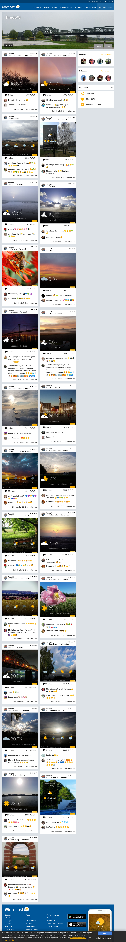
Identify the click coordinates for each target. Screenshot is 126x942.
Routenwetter (66, 7)
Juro (10, 692)
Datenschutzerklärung (79, 938)
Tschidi (49, 631)
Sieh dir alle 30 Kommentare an (25, 639)
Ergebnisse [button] (83, 87)
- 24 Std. (8, 918)
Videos (55, 7)
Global (98, 46)
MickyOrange (13, 630)
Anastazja (12, 163)
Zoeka (48, 755)
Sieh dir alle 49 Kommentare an (63, 506)
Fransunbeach (14, 755)
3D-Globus (79, 7)
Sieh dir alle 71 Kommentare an (63, 701)
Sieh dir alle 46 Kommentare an (25, 702)
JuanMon (12, 366)
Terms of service (53, 915)
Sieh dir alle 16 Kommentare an (25, 766)
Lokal (108, 46)
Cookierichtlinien (53, 926)
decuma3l (50, 432)
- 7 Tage (8, 923)
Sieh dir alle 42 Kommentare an (25, 570)
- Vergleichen (10, 929)
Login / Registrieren (94, 1)
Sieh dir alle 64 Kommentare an (63, 571)
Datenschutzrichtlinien (55, 923)
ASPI (10, 496)
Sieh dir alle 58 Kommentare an (63, 769)
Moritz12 (11, 760)
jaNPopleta (12, 893)
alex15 (48, 760)
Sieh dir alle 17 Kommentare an (25, 240)
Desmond (12, 502)
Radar (46, 7)
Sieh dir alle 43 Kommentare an (63, 832)
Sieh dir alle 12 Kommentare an (25, 176)
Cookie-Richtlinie (8, 940)
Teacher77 (12, 105)
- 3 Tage (8, 921)
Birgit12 (11, 100)
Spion (48, 437)
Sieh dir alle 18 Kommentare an (63, 305)
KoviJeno (50, 105)
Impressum (51, 921)
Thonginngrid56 (15, 357)
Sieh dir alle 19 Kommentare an (25, 899)
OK (104, 933)
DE (106, 1)
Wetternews (91, 7)
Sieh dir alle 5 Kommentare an (25, 303)
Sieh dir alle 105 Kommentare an (24, 507)
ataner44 (12, 169)
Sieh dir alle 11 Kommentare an (25, 442)
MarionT (11, 294)
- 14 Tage (8, 926)
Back (9, 45)
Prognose (37, 7)
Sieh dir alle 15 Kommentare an (25, 379)
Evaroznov (12, 820)
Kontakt (49, 918)
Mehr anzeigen (106, 54)
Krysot (10, 433)
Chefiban (49, 100)
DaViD (48, 560)
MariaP (11, 884)
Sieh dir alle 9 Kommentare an (25, 109)
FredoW (11, 53)
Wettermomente (105, 7)
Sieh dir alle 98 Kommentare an (63, 635)
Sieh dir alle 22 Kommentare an (63, 441)
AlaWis (11, 229)
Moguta (49, 171)
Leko (48, 237)
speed (10, 624)
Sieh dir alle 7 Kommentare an (63, 111)
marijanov (50, 624)
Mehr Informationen (103, 938)
